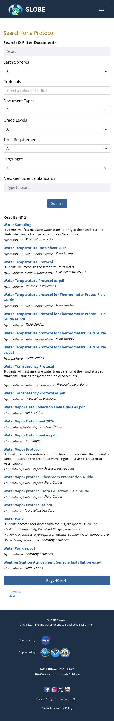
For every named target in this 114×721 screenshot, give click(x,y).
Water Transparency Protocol (29, 366)
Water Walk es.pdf (19, 548)
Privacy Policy (44, 699)
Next (12, 596)
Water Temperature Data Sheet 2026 (35, 248)
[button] (102, 9)
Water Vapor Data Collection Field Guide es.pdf (44, 407)
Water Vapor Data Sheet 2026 (29, 421)
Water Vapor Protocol (22, 449)
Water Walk (14, 519)
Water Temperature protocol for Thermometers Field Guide (55, 333)
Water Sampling (17, 224)
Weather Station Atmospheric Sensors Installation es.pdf (53, 562)
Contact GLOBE (69, 699)
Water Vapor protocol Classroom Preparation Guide (48, 477)
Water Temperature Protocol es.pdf (34, 280)
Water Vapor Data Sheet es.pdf (30, 435)
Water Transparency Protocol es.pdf (34, 393)
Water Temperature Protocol (28, 262)
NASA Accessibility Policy (57, 708)
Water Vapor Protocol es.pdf (28, 505)
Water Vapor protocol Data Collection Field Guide (46, 491)
